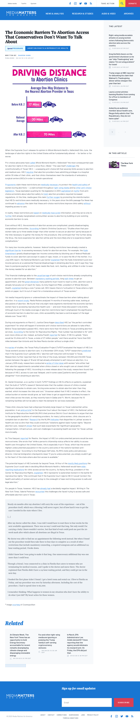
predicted (86, 350)
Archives (128, 13)
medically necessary (50, 184)
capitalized (66, 191)
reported (53, 335)
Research (34, 419)
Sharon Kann (24, 55)
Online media (12, 3)
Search (122, 3)
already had (45, 488)
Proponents (10, 184)
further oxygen (53, 197)
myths (76, 191)
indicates (54, 419)
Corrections (62, 715)
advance (21, 203)
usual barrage (43, 275)
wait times (69, 278)
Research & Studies (82, 13)
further (8, 216)
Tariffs (23, 3)
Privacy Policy (93, 715)
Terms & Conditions (70, 718)
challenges (71, 165)
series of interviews (55, 363)
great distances (32, 281)
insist (45, 194)
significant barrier (13, 250)
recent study (23, 300)
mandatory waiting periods (47, 278)
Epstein (33, 3)
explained (55, 259)
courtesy (16, 604)
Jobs (83, 715)
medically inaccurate (51, 212)
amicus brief (26, 410)
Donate (133, 3)
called (33, 162)
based (36, 212)
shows (29, 425)
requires (29, 172)
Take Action (107, 3)
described (59, 322)
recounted (39, 491)
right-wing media (61, 187)
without (87, 203)
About (43, 715)
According (34, 228)
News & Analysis (55, 13)
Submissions (74, 715)
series (11, 347)
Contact (51, 715)
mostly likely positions (77, 463)
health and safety (80, 184)
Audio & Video (109, 13)
